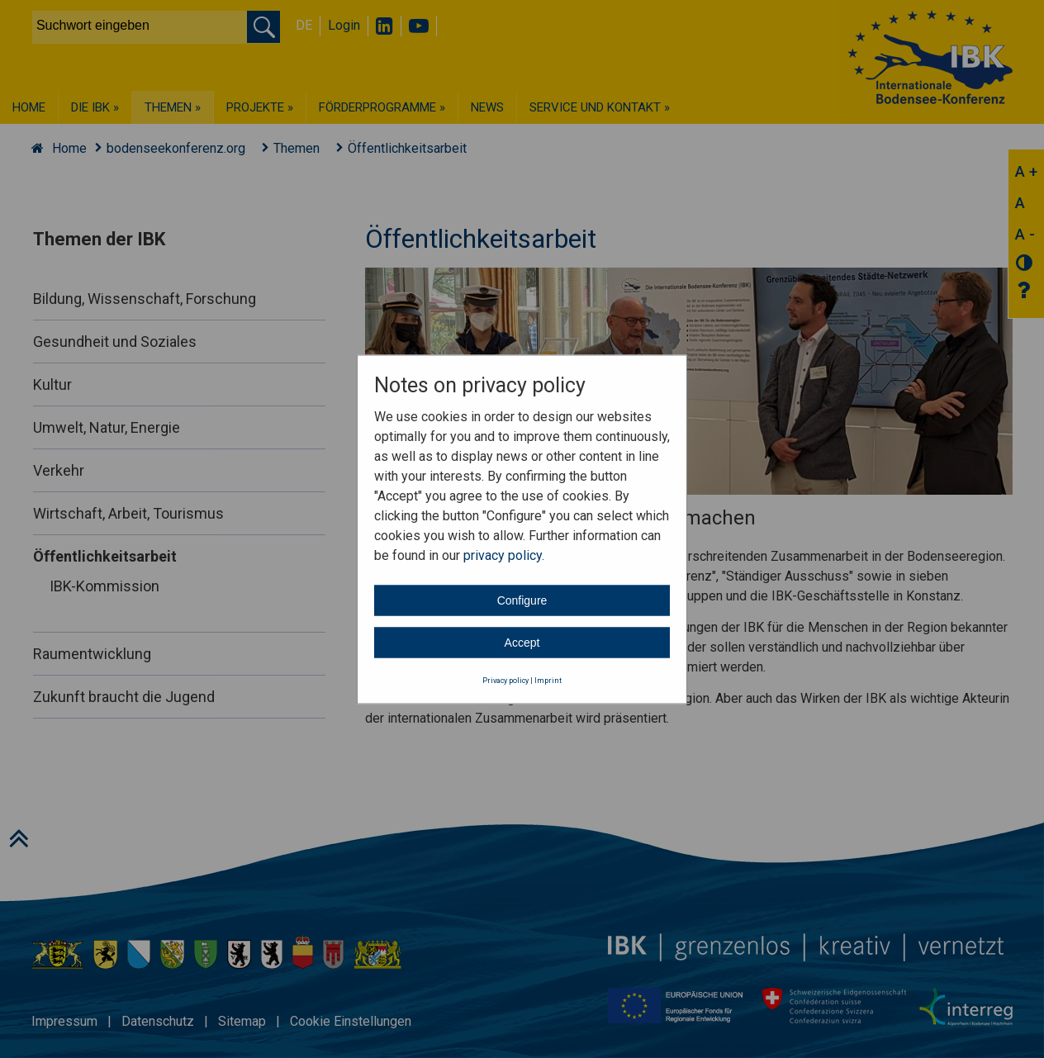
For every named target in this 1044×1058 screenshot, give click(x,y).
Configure (522, 600)
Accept (522, 642)
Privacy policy (505, 680)
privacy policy (502, 555)
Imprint (548, 680)
